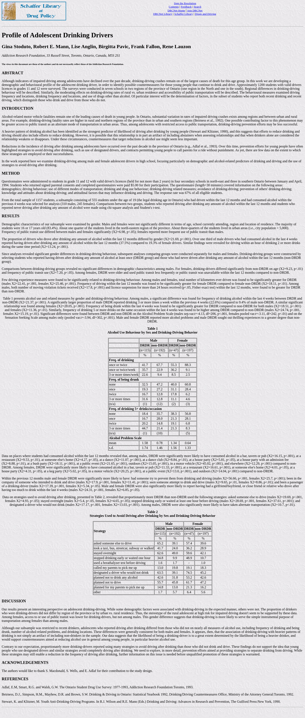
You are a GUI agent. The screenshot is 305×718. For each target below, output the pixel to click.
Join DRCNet (194, 10)
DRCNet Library (162, 13)
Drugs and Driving (205, 13)
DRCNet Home (176, 10)
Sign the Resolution (185, 3)
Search (197, 6)
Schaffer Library (183, 13)
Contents (174, 6)
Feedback (186, 6)
